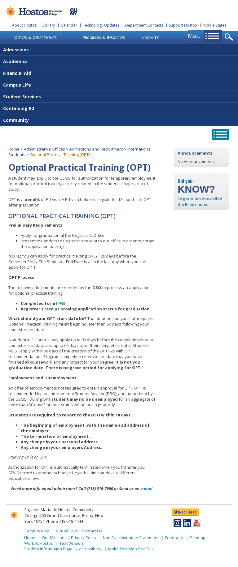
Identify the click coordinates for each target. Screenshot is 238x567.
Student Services (22, 97)
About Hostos (24, 25)
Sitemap (197, 537)
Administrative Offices (44, 149)
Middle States (214, 25)
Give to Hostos (185, 511)
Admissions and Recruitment (96, 149)
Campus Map (36, 531)
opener (230, 37)
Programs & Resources (103, 37)
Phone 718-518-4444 (64, 521)
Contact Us (92, 531)
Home (14, 149)
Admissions (16, 50)
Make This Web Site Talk (131, 549)
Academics (15, 61)
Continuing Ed (18, 108)
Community (16, 120)
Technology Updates (101, 25)
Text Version (71, 543)
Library (48, 25)
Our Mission (53, 537)
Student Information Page (48, 549)
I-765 (60, 303)
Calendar (69, 25)
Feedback (174, 537)
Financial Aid (17, 73)
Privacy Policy (83, 537)
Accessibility (90, 549)
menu (194, 35)
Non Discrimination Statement (131, 537)
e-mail (146, 488)
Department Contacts (144, 25)
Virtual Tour (67, 531)
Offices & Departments (35, 37)
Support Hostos (183, 25)
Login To (151, 37)
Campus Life (17, 85)
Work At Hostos (38, 543)
